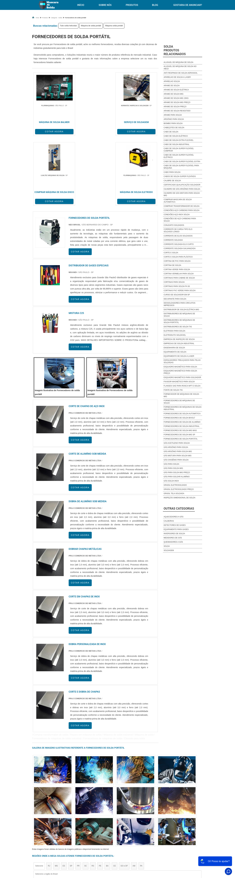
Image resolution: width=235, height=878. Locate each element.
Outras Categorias (179, 508)
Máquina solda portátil (114, 26)
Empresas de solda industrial (179, 343)
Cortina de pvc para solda (177, 261)
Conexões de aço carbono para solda (180, 220)
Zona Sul (83, 823)
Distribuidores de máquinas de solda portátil (179, 321)
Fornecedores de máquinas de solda (179, 402)
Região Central (41, 823)
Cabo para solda (172, 172)
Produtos (132, 5)
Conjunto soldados (174, 225)
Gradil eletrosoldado (175, 485)
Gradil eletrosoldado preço (179, 489)
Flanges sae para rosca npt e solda (182, 386)
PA (141, 795)
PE (100, 795)
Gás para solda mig (173, 468)
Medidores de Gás (173, 538)
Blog (155, 5)
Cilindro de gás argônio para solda (182, 189)
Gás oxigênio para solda (176, 460)
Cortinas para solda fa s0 (177, 286)
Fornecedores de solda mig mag (180, 430)
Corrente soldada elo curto (179, 244)
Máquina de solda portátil (91, 26)
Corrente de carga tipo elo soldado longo (178, 230)
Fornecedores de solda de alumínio (182, 422)
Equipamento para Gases (176, 529)
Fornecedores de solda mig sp (179, 435)
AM (134, 795)
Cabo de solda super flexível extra (182, 161)
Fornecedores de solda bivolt (179, 418)
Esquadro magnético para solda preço (180, 372)
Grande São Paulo (113, 823)
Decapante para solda (175, 299)
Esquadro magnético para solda (180, 367)
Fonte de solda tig (173, 390)
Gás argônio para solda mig (178, 451)
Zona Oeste (70, 823)
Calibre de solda (172, 181)
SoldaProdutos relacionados (175, 50)
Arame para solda (173, 115)
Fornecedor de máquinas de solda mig (181, 395)
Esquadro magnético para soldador (182, 377)
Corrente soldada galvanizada (180, 248)
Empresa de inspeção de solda (179, 339)
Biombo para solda (173, 123)
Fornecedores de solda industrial (181, 426)
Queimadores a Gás (173, 542)
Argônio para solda (174, 119)
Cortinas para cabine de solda (179, 278)
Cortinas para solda (174, 282)
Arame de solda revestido (177, 111)
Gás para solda (171, 464)
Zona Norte (56, 823)
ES (64, 795)
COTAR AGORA (48, 131)
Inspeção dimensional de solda (179, 498)
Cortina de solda (172, 265)
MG (56, 795)
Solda (167, 546)
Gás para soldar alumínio (177, 477)
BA (107, 795)
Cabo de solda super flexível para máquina (181, 167)
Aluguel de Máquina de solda (178, 62)
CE (114, 795)
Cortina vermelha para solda (179, 274)
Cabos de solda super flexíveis (180, 176)
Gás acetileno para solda (177, 443)
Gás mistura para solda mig (178, 456)
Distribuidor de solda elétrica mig (181, 310)
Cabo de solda (171, 132)
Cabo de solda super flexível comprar (179, 149)
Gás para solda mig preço (177, 472)
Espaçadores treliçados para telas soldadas (182, 361)
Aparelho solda (172, 81)
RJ (49, 795)
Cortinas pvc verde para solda (180, 290)
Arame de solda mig (173, 94)
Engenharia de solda (174, 348)
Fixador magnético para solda (179, 382)
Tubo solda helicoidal (68, 26)
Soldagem (169, 550)
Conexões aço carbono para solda (181, 210)
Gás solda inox (171, 481)
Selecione (39, 795)
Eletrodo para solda (174, 331)
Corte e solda (171, 253)
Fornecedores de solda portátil (181, 439)
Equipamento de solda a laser (179, 356)
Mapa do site (168, 850)
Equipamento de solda (175, 352)
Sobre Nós (105, 5)
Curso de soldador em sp (177, 295)
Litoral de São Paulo (133, 823)
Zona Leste (96, 823)
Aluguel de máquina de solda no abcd (180, 67)
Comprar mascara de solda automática (178, 200)
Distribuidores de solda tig (178, 327)
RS (93, 795)
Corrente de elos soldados (178, 236)
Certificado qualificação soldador (182, 185)
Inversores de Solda (174, 534)
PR (78, 795)
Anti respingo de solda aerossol (181, 73)
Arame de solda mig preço (177, 102)
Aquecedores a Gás (173, 517)
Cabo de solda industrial (176, 144)
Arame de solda (172, 86)
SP (71, 795)
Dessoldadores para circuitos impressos (179, 304)
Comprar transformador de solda (181, 206)
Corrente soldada (173, 240)
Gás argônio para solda (176, 447)
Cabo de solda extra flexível (178, 140)
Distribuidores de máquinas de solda (179, 315)
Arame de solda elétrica (176, 90)
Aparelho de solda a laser (177, 77)
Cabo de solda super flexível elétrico (179, 156)
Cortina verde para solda (177, 269)
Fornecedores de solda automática (182, 414)
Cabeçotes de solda (174, 128)
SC (85, 795)
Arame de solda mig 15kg (176, 98)
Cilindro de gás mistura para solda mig (182, 194)
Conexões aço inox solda (177, 214)
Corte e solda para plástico (178, 257)
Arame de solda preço (175, 107)
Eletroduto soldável (175, 335)
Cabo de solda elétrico (176, 136)
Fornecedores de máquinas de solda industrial (182, 408)
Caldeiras (169, 521)
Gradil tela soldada (174, 493)
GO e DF (124, 795)
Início (80, 5)
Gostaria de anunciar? (187, 5)
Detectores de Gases (175, 525)
